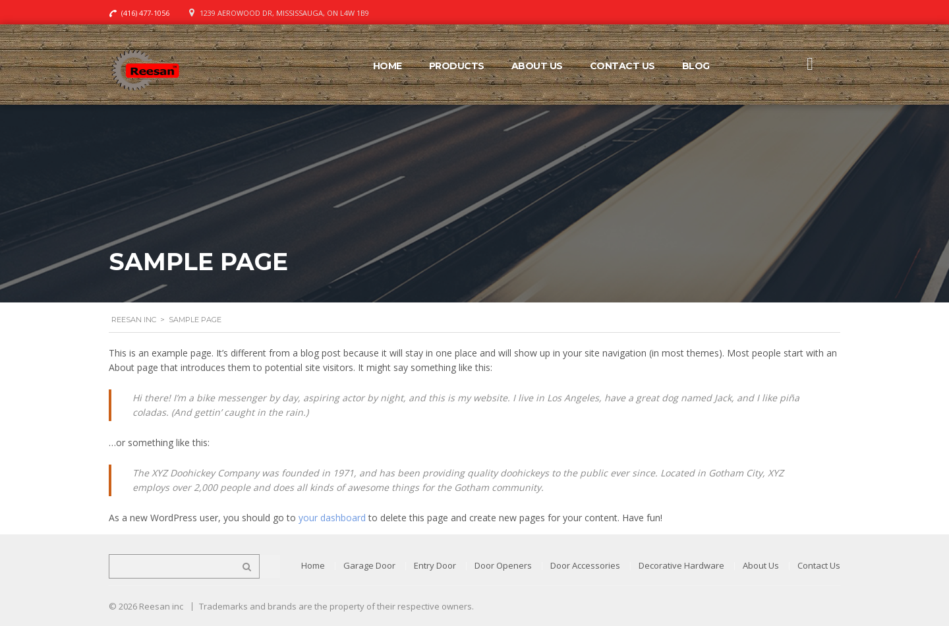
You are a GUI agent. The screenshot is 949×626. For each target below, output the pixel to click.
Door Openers (503, 565)
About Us (537, 66)
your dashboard (332, 517)
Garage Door (369, 565)
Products (456, 66)
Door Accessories (585, 565)
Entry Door (435, 565)
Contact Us (622, 66)
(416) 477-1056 (145, 13)
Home (387, 66)
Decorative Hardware (681, 565)
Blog (696, 66)
